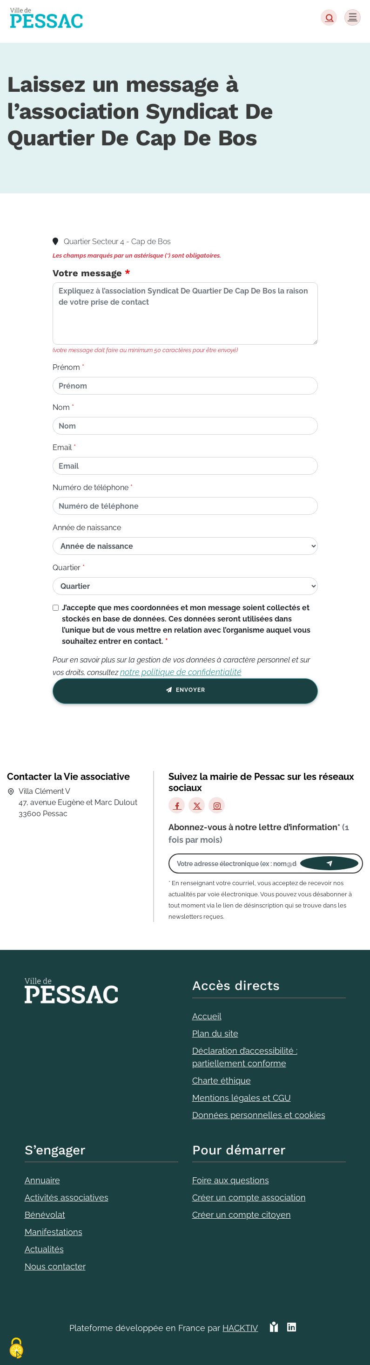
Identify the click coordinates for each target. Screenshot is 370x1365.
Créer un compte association (249, 1197)
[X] (196, 805)
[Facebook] (176, 805)
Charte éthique (221, 1080)
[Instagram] (217, 805)
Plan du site (215, 1033)
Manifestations (53, 1232)
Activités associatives (66, 1197)
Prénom (66, 367)
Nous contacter (55, 1266)
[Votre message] (185, 313)
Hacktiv (240, 1328)
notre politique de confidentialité (181, 672)
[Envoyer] (329, 863)
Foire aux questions (230, 1180)
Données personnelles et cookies (258, 1115)
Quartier (67, 567)
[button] (329, 17)
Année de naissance (87, 527)
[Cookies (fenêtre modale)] (16, 1349)
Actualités (44, 1249)
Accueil (207, 1016)
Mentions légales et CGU (241, 1098)
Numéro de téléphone (90, 487)
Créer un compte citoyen (241, 1215)
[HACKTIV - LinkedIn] (292, 1332)
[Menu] (352, 17)
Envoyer (185, 691)
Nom (61, 407)
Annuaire (42, 1180)
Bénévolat (45, 1215)
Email (62, 447)
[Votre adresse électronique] (237, 863)
